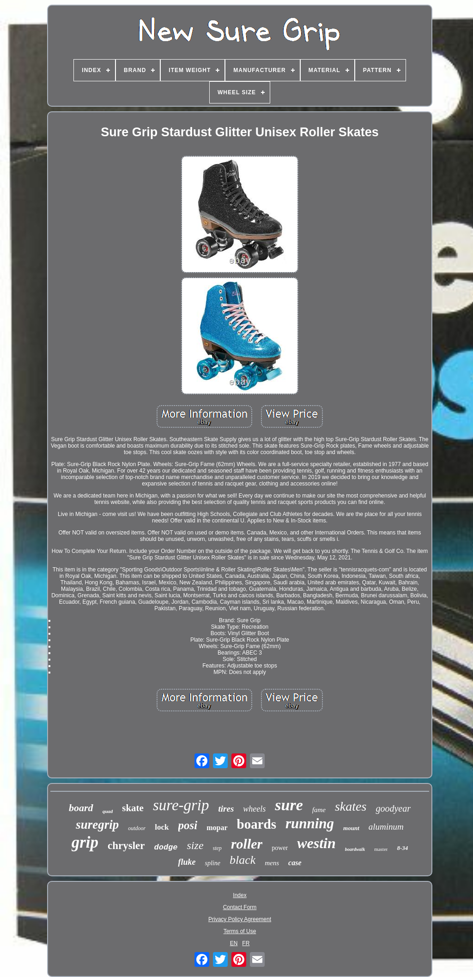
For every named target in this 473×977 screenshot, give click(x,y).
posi (188, 825)
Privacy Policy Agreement (239, 919)
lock (162, 827)
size (195, 845)
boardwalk (355, 849)
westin (316, 843)
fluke (186, 862)
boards (256, 824)
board (81, 807)
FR (245, 943)
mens (272, 863)
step (217, 848)
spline (212, 863)
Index (239, 895)
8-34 (402, 847)
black (242, 860)
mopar (216, 827)
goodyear (393, 808)
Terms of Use (240, 931)
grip (85, 842)
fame (319, 809)
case (294, 863)
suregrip (97, 824)
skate (133, 807)
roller (246, 843)
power (280, 847)
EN (234, 943)
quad (108, 811)
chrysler (126, 845)
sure (289, 804)
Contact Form (240, 907)
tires (226, 808)
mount (351, 828)
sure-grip (181, 805)
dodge (166, 847)
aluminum (386, 826)
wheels (254, 808)
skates (350, 806)
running (309, 823)
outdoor (137, 828)
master (381, 849)
